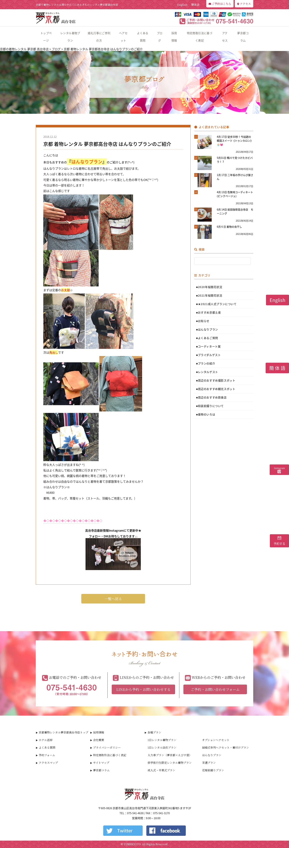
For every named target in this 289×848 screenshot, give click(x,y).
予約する (279, 541)
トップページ (46, 36)
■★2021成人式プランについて (216, 304)
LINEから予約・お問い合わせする (143, 689)
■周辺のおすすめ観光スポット (215, 389)
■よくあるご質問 (207, 338)
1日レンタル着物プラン (162, 740)
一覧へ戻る (113, 598)
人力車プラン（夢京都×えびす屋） (170, 755)
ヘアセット (123, 36)
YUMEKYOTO (132, 844)
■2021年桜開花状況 (209, 295)
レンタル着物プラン (70, 36)
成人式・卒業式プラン (161, 770)
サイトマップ (101, 763)
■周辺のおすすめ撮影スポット (215, 380)
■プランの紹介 (205, 363)
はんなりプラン (211, 755)
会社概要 (98, 740)
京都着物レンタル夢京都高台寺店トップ (63, 732)
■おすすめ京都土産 (208, 312)
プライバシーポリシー (107, 747)
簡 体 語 (277, 368)
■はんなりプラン (207, 329)
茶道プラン (209, 763)
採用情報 (174, 36)
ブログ (160, 36)
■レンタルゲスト (207, 372)
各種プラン (154, 732)
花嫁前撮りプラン (213, 770)
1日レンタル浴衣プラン (162, 747)
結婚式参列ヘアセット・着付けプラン (225, 747)
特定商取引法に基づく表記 (200, 36)
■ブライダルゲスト (208, 355)
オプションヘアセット (215, 740)
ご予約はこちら (220, 4)
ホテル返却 (45, 740)
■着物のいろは (205, 414)
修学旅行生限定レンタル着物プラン (170, 763)
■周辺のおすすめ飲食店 (211, 397)
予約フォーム (47, 755)
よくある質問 (142, 36)
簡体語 (195, 4)
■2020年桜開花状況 (209, 287)
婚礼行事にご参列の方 (99, 36)
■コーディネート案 (208, 346)
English (182, 4)
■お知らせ (202, 321)
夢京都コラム (243, 36)
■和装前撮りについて (210, 406)
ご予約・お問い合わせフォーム (215, 689)
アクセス (244, 4)
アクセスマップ (48, 763)
